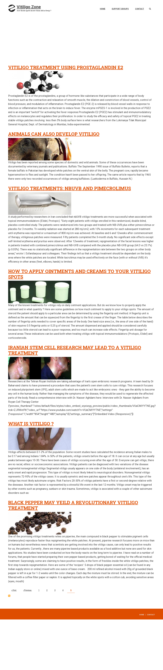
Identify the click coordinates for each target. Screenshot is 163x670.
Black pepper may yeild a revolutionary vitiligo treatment (73, 505)
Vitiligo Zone (29, 6)
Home (102, 9)
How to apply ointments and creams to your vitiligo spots (79, 273)
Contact (139, 9)
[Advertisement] (82, 42)
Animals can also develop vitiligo (53, 134)
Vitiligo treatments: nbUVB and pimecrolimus (69, 188)
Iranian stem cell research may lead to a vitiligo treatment (74, 350)
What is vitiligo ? (31, 423)
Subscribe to (9, 596)
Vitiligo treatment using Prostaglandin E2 (65, 67)
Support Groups (120, 9)
